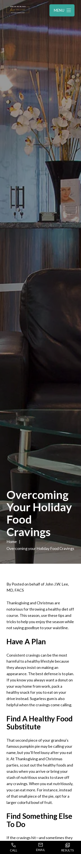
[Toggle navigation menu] (62, 10)
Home (11, 541)
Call (13, 847)
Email (40, 847)
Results (67, 847)
